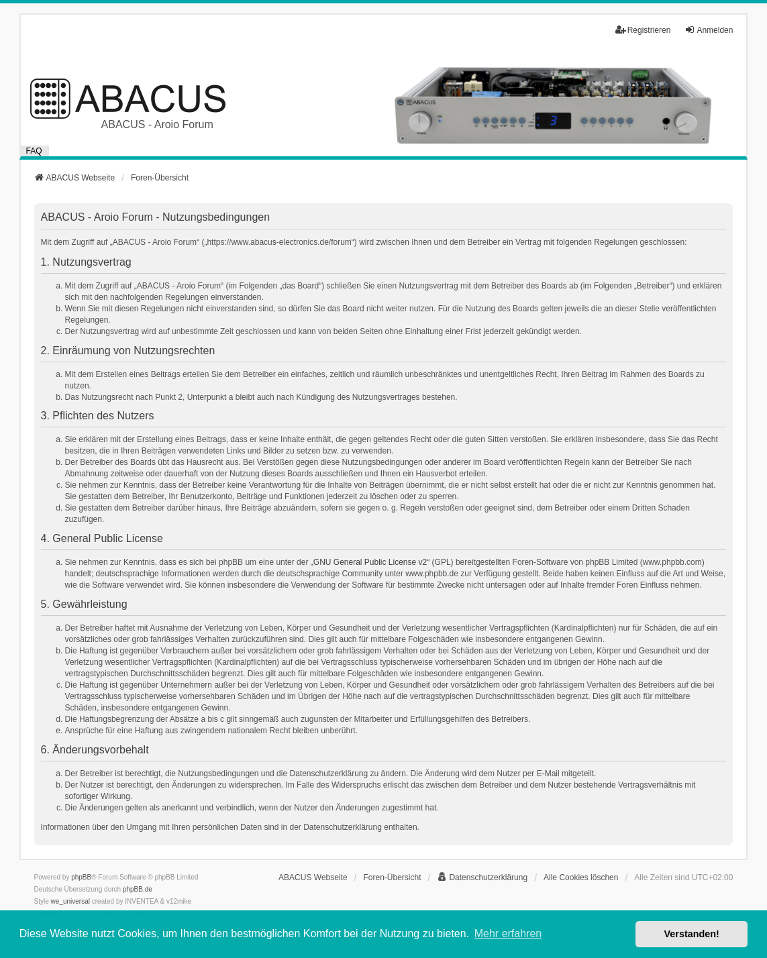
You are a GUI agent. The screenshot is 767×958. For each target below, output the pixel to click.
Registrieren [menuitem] (643, 30)
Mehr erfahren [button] (508, 933)
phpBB (81, 877)
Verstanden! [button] (691, 933)
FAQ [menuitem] (34, 151)
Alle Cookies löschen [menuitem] (581, 877)
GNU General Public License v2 (370, 562)
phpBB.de (137, 889)
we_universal (70, 901)
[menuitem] (482, 877)
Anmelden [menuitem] (708, 30)
